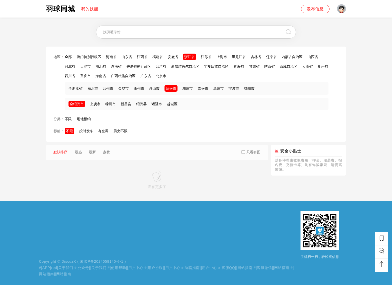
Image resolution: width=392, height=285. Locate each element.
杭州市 (249, 88)
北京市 (161, 76)
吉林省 (256, 57)
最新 (92, 152)
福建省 (157, 57)
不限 (68, 119)
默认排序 (61, 152)
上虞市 (95, 104)
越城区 (172, 104)
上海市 (221, 57)
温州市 (218, 88)
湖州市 (187, 88)
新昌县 (126, 104)
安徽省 (173, 57)
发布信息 (315, 9)
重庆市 (85, 76)
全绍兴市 (77, 104)
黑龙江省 (239, 57)
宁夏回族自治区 (216, 66)
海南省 (101, 76)
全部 (68, 57)
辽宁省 (271, 57)
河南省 (111, 57)
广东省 (145, 76)
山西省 (313, 57)
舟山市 (154, 88)
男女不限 (121, 131)
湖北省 (101, 66)
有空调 (103, 131)
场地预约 (84, 119)
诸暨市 (157, 104)
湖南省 (116, 66)
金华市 (123, 88)
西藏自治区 (288, 66)
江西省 (142, 57)
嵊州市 (110, 104)
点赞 (106, 152)
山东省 (127, 57)
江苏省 (206, 57)
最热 (78, 152)
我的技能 (89, 9)
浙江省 (189, 57)
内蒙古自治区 (292, 57)
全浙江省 (75, 88)
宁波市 (233, 88)
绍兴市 (171, 88)
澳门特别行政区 (89, 57)
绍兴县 (141, 104)
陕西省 (269, 66)
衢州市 (139, 88)
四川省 (70, 76)
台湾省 (161, 66)
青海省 (239, 66)
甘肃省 (254, 66)
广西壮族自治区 (123, 76)
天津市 (85, 66)
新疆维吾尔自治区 (185, 66)
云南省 (307, 66)
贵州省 (323, 66)
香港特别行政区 (138, 66)
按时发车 (86, 131)
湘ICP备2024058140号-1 (102, 261)
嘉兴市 (203, 88)
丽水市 (93, 88)
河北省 (70, 66)
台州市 (108, 88)
